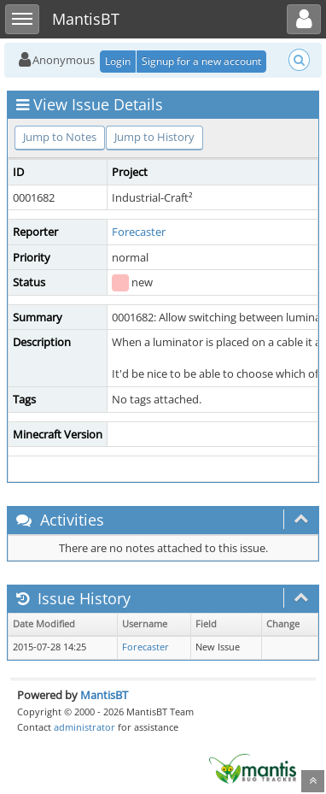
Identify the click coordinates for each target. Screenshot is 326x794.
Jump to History (154, 136)
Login (118, 61)
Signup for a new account (201, 61)
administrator (84, 726)
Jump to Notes (59, 136)
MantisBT (104, 695)
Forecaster (139, 231)
